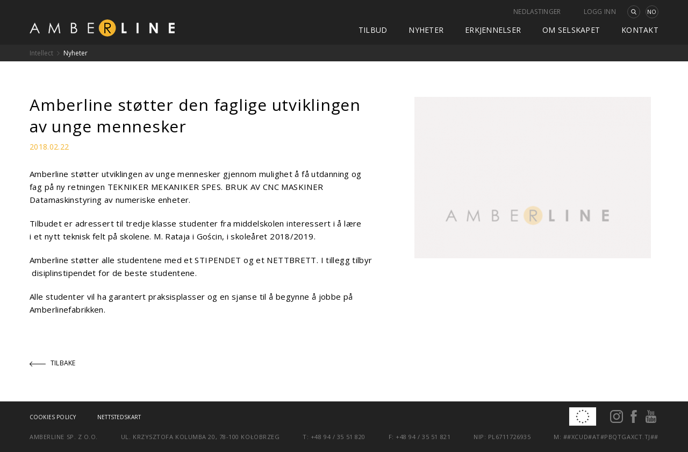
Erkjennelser (493, 30)
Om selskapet (571, 30)
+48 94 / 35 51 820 (338, 437)
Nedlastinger (537, 11)
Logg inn (600, 11)
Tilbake (53, 363)
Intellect (41, 53)
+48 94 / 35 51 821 (423, 437)
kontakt (639, 30)
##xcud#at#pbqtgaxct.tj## (610, 437)
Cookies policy (53, 417)
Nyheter (425, 30)
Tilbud (373, 30)
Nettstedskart (119, 417)
